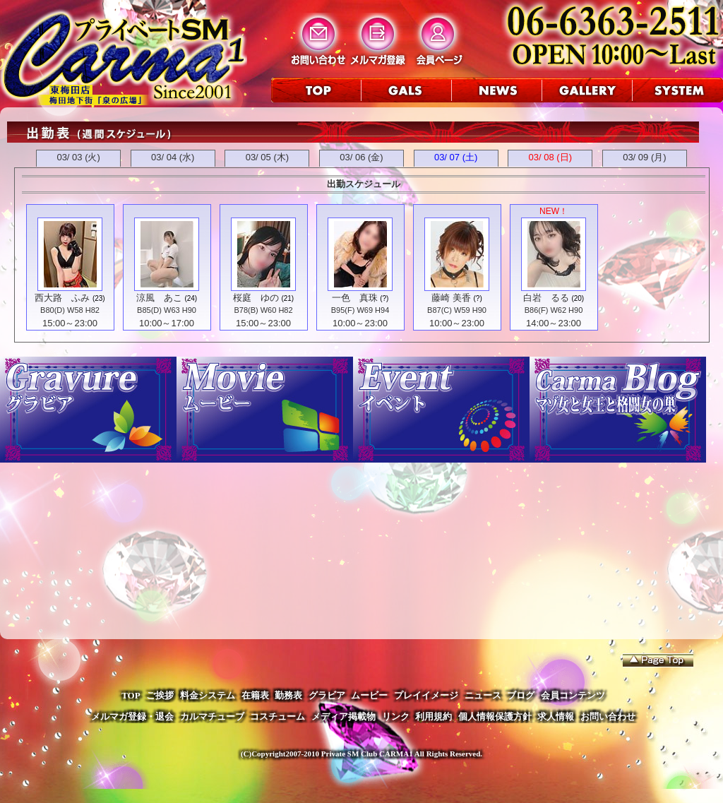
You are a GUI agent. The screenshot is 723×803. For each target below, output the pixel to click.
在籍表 (255, 695)
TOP (131, 695)
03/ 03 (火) (78, 157)
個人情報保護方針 (495, 716)
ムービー (369, 695)
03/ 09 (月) (644, 157)
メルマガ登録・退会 (132, 716)
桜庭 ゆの (256, 297)
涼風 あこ (159, 297)
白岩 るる (546, 297)
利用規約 (433, 716)
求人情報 (555, 716)
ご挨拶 (160, 695)
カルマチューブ (212, 716)
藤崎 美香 (451, 297)
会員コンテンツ (573, 695)
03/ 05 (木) (267, 157)
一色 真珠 (355, 297)
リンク (396, 716)
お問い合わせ (607, 716)
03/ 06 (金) (361, 157)
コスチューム (277, 716)
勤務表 (288, 695)
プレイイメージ (426, 695)
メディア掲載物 (343, 716)
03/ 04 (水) (172, 157)
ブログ (520, 695)
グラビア (327, 695)
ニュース (483, 695)
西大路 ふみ (62, 297)
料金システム (207, 695)
